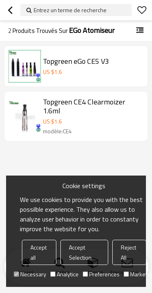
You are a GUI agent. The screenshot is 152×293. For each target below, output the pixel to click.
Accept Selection (80, 252)
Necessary (30, 274)
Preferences (101, 274)
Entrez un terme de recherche (70, 10)
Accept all (38, 252)
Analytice (64, 274)
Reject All (128, 252)
